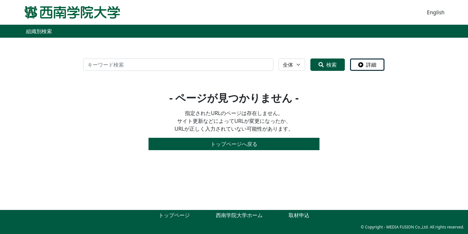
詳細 (367, 64)
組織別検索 (39, 31)
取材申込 (299, 215)
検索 (327, 64)
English (436, 12)
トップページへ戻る (234, 144)
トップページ (174, 215)
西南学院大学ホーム (239, 215)
